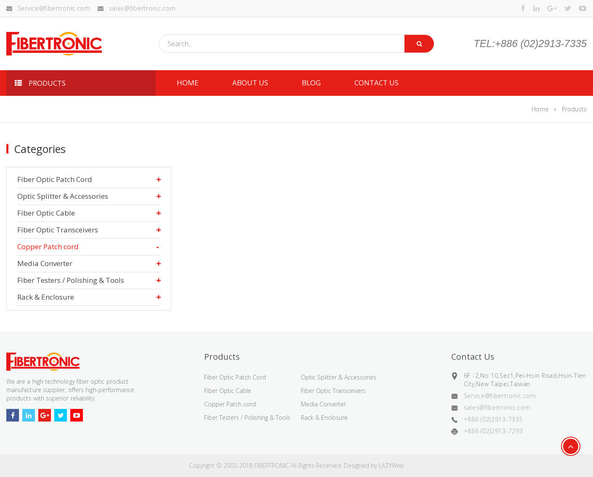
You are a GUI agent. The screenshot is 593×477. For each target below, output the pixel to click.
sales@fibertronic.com (137, 8)
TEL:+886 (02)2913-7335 (530, 44)
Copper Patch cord (48, 246)
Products (574, 109)
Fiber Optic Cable (46, 213)
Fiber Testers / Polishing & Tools (70, 280)
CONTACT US (376, 82)
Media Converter (44, 263)
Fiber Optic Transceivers (57, 230)
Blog (311, 82)
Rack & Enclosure (45, 297)
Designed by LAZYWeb (374, 465)
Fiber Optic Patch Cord (54, 179)
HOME (188, 82)
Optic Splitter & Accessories (62, 196)
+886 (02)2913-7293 (493, 431)
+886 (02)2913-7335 (493, 419)
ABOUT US (250, 82)
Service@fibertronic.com (48, 8)
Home (540, 109)
